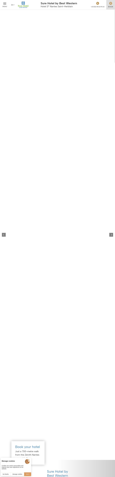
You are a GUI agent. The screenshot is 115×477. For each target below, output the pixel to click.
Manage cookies (17, 474)
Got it (27, 474)
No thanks (6, 474)
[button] (4, 235)
